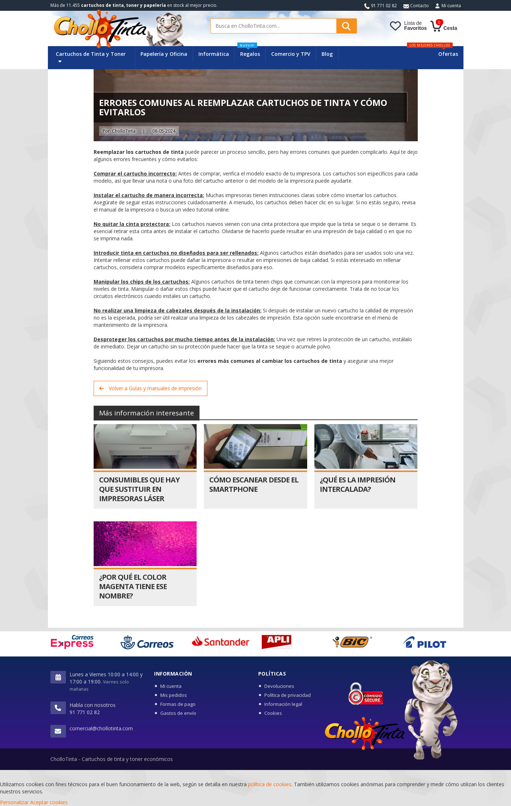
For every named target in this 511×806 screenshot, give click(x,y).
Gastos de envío (178, 713)
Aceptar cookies (49, 802)
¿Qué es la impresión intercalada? (357, 484)
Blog (327, 53)
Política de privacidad (287, 695)
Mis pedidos (173, 695)
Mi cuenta (451, 6)
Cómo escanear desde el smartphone (254, 484)
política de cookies (269, 784)
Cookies (273, 713)
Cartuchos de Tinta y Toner (91, 57)
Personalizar (14, 802)
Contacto (416, 6)
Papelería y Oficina (163, 53)
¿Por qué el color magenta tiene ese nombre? (133, 586)
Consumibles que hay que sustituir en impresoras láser (139, 489)
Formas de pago (178, 704)
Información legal (283, 704)
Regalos (248, 51)
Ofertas (448, 53)
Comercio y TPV (290, 53)
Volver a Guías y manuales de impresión (150, 388)
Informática (213, 53)
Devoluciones (279, 686)
